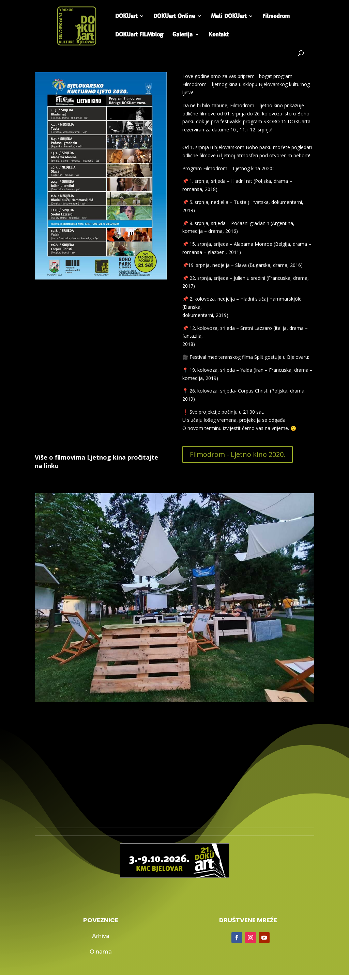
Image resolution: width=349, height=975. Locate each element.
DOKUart (126, 16)
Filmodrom (276, 16)
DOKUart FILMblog (139, 35)
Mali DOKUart (228, 16)
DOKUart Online (174, 16)
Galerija (182, 35)
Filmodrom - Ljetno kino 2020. (237, 454)
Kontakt (218, 35)
